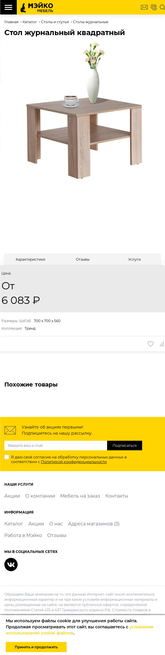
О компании (40, 496)
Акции (12, 496)
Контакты (116, 496)
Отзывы (57, 535)
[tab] (30, 259)
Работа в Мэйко (23, 535)
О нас (56, 524)
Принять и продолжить (36, 647)
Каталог (13, 524)
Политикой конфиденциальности (74, 461)
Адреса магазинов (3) (94, 524)
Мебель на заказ (80, 496)
